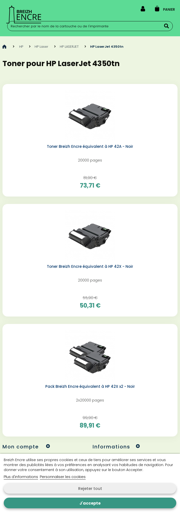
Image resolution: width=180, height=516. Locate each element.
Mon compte (20, 446)
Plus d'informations (21, 476)
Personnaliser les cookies (63, 476)
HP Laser (41, 46)
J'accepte (90, 503)
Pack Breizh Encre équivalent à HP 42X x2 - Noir (90, 386)
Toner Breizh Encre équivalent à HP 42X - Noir (90, 266)
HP (21, 46)
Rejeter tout (90, 488)
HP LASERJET (69, 46)
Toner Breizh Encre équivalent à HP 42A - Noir (90, 146)
